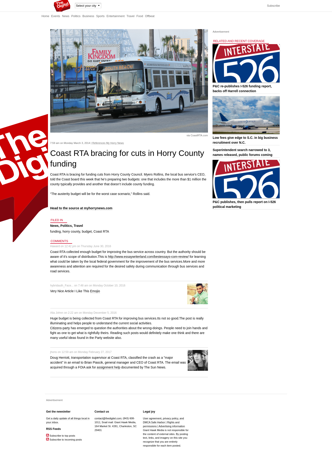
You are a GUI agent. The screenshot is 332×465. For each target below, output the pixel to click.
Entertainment (116, 16)
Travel (131, 16)
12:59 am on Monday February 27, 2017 (87, 352)
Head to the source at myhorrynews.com (81, 208)
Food (139, 16)
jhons (53, 352)
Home (45, 16)
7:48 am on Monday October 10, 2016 (101, 285)
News (65, 16)
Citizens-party (60, 328)
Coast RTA (101, 231)
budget (87, 231)
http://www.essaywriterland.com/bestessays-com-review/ (148, 256)
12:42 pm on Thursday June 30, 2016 (88, 246)
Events (55, 16)
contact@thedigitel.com (108, 418)
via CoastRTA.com (197, 135)
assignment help (108, 367)
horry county (71, 231)
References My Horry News (108, 143)
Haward (55, 246)
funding (55, 231)
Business (88, 16)
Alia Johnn (56, 312)
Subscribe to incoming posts (64, 439)
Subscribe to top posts (60, 435)
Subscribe (273, 5)
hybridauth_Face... (62, 285)
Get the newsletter (58, 411)
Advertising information (172, 426)
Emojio (95, 291)
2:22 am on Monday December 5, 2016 (92, 312)
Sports (100, 16)
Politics (75, 16)
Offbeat (149, 16)
